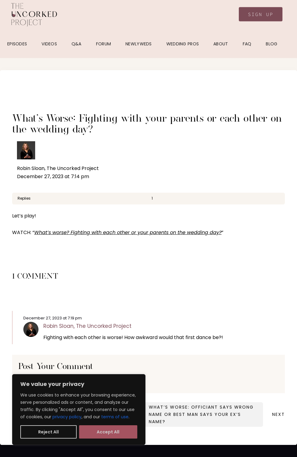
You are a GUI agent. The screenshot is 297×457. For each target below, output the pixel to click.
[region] (78, 409)
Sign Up (260, 14)
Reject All (48, 432)
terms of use (114, 417)
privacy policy (67, 417)
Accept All (108, 432)
